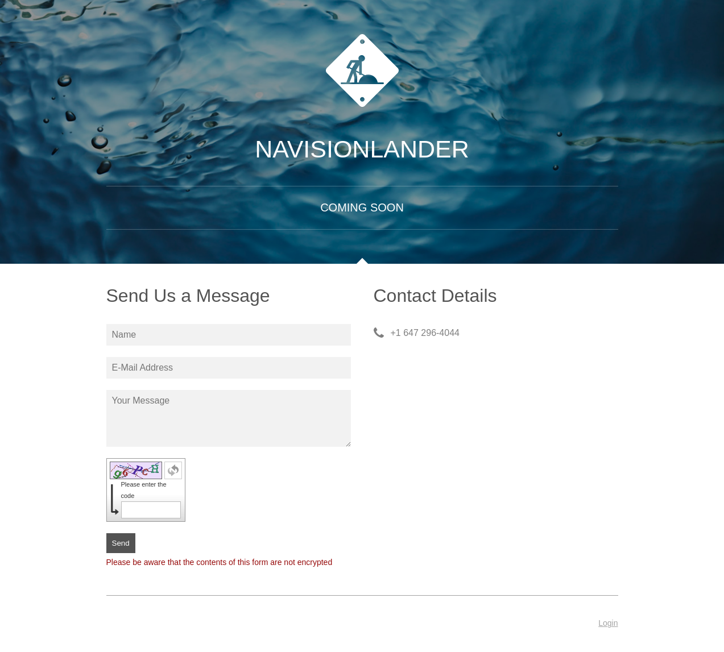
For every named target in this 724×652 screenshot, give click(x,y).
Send (121, 543)
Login (608, 623)
